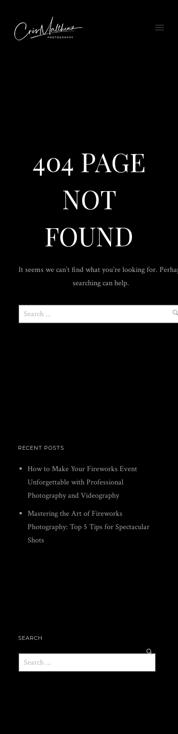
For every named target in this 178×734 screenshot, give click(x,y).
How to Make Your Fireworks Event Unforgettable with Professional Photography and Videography (82, 482)
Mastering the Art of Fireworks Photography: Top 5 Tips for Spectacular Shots (89, 527)
